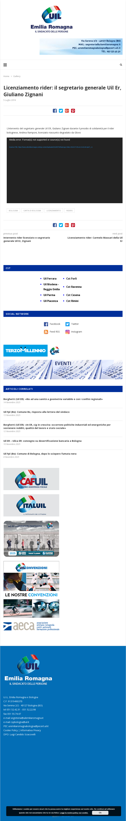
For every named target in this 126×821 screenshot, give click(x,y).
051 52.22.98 (29, 709)
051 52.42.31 (13, 709)
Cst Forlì (71, 278)
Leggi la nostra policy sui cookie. (74, 813)
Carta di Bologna (32, 210)
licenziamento (54, 210)
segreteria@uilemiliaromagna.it (27, 717)
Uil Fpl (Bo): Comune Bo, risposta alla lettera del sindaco (36, 411)
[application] (65, 170)
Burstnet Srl (68, 816)
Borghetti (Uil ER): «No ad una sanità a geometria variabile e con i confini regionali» (53, 399)
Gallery (17, 76)
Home (6, 76)
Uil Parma (49, 295)
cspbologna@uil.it (20, 722)
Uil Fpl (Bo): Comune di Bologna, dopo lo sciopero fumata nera (39, 453)
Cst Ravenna (74, 286)
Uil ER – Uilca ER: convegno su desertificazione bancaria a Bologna (42, 440)
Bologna (13, 210)
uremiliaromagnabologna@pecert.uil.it (28, 726)
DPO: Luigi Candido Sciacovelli (19, 734)
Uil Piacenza (50, 301)
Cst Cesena (73, 295)
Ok (100, 813)
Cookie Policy (10, 730)
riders (69, 210)
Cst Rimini (72, 301)
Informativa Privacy (30, 730)
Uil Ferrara (49, 278)
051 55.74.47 (14, 713)
